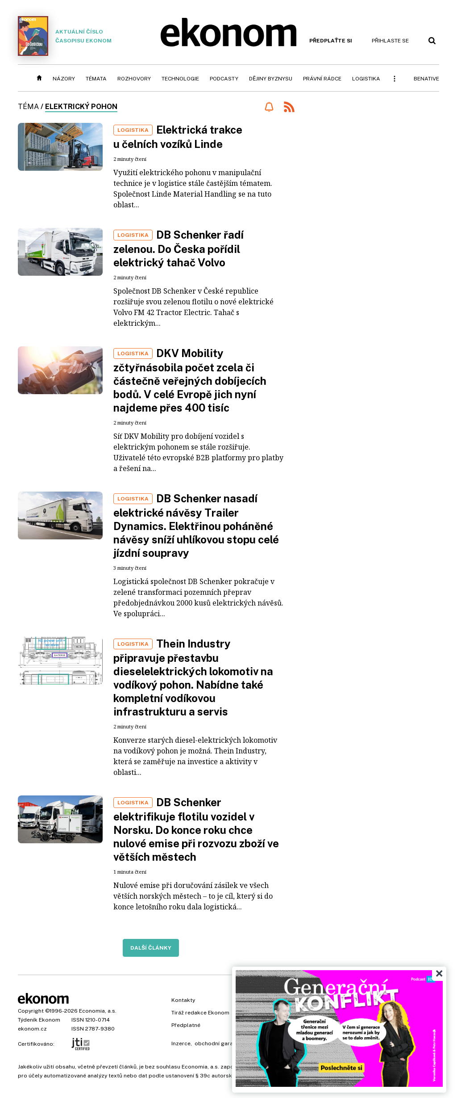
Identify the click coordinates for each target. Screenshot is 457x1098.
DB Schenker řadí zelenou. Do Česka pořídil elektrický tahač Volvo (178, 248)
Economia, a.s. (97, 1011)
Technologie (180, 79)
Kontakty (183, 1000)
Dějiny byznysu (270, 79)
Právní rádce (322, 79)
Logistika (366, 79)
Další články (150, 948)
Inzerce (181, 1043)
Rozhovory (134, 79)
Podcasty (224, 79)
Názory (64, 79)
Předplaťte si (330, 41)
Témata (96, 79)
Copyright (31, 1011)
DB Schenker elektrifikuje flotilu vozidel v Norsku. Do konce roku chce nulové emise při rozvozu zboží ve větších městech (196, 829)
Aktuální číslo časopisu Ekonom (65, 36)
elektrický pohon (81, 106)
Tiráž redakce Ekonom (200, 1013)
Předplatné (185, 1025)
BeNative (426, 79)
